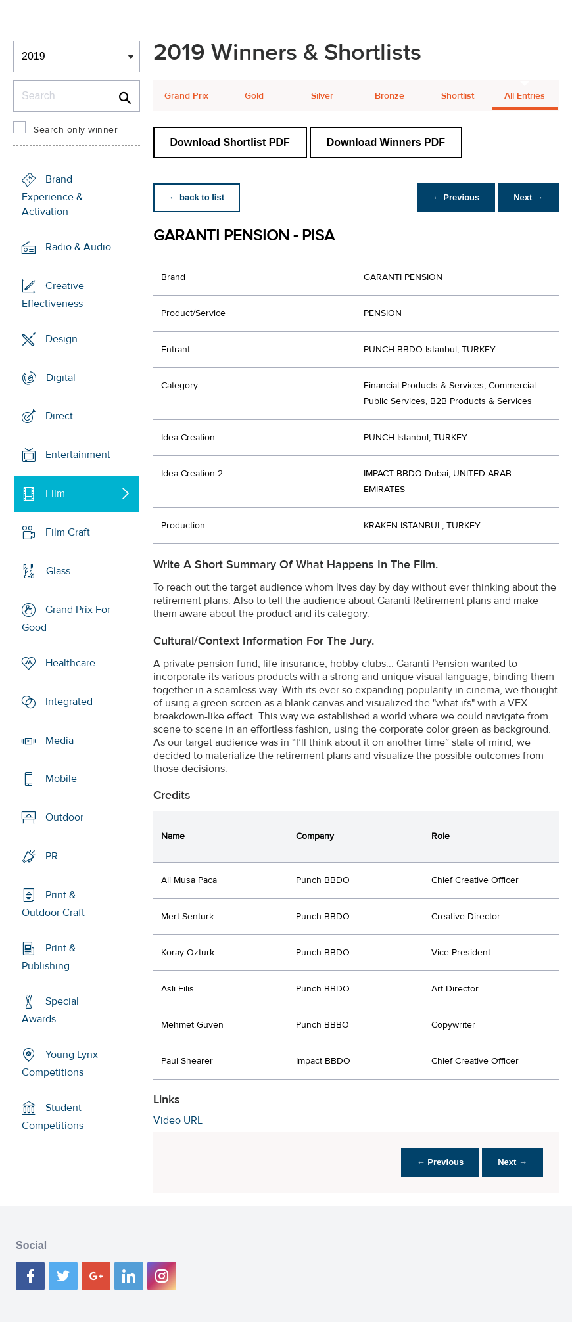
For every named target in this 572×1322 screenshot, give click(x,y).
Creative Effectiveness (53, 294)
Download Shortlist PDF (230, 142)
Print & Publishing (49, 957)
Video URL (178, 1120)
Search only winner (76, 130)
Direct (59, 415)
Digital (61, 377)
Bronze (389, 96)
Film (55, 493)
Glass (58, 571)
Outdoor (64, 817)
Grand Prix (186, 96)
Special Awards (50, 1010)
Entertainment (77, 454)
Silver (322, 96)
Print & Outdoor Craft (53, 903)
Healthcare (70, 663)
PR (51, 856)
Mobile (61, 778)
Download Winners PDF (386, 142)
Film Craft (67, 532)
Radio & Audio (78, 247)
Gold (254, 96)
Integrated (69, 701)
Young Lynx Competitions (60, 1063)
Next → (528, 197)
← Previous (456, 197)
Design (61, 338)
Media (59, 739)
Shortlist (457, 96)
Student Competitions (52, 1116)
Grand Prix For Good (66, 618)
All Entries (524, 96)
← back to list (197, 197)
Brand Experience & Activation (52, 195)
